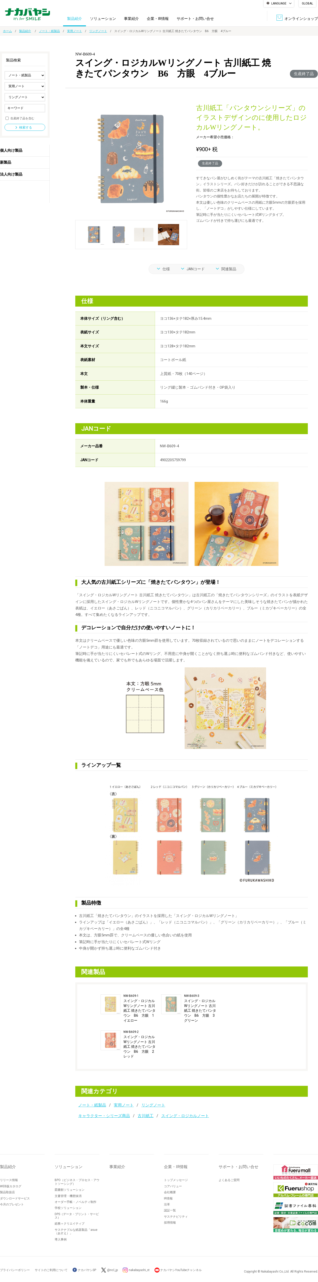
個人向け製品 (11, 150)
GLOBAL (307, 3)
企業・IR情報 (158, 18)
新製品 (5, 162)
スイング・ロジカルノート (185, 1115)
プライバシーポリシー (15, 1270)
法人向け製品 (11, 174)
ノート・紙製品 (49, 31)
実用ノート (74, 31)
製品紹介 (74, 18)
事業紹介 (131, 18)
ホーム (7, 31)
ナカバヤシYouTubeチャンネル (181, 1270)
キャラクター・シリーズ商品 (104, 1115)
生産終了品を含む (22, 118)
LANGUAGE (278, 3)
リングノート (98, 31)
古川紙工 (146, 1115)
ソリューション (103, 18)
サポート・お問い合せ (195, 18)
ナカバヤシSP (84, 1270)
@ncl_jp (112, 1270)
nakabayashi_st (139, 1270)
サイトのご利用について (51, 1270)
